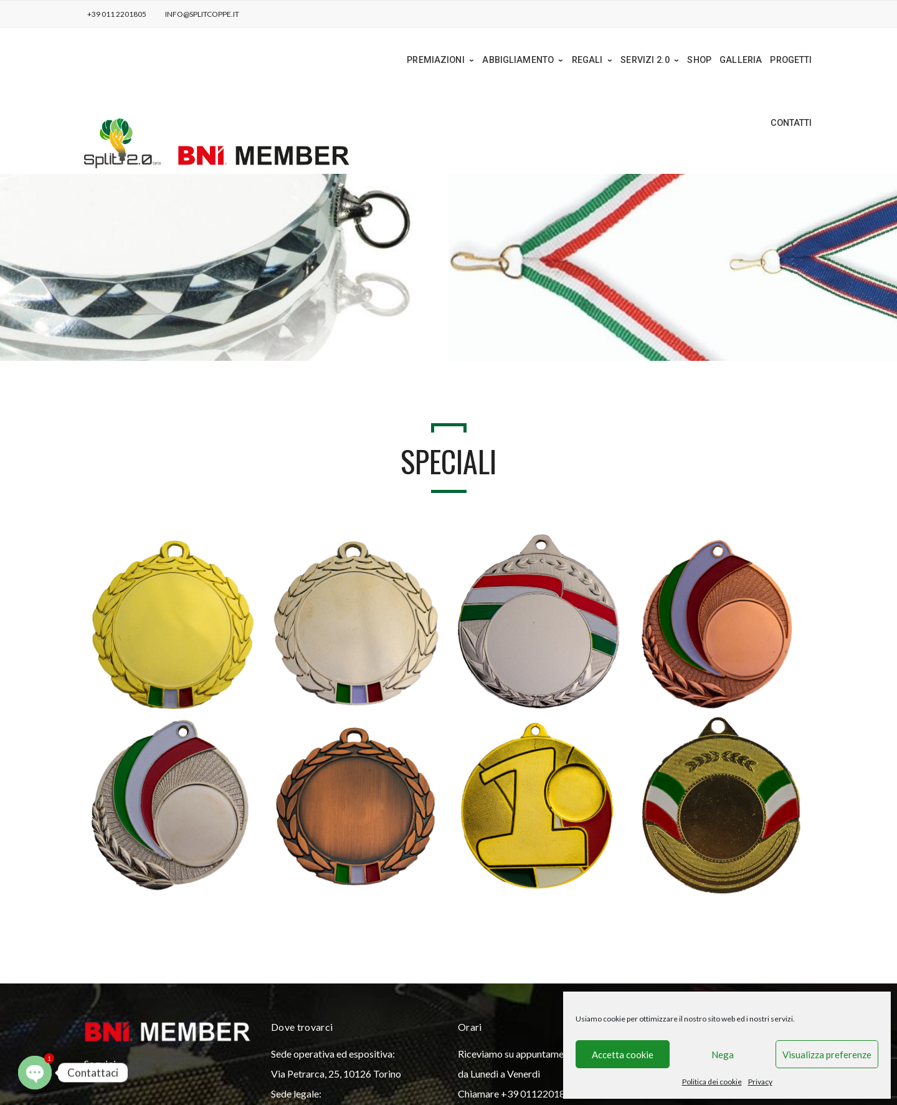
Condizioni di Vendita (335, 1080)
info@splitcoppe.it (202, 14)
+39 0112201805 (538, 1010)
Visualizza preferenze (826, 1054)
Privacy (760, 1081)
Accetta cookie (622, 1054)
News (132, 1080)
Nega (722, 1054)
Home (102, 1080)
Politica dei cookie (712, 1081)
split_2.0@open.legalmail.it (702, 990)
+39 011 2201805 (116, 14)
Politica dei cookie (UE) (236, 1080)
